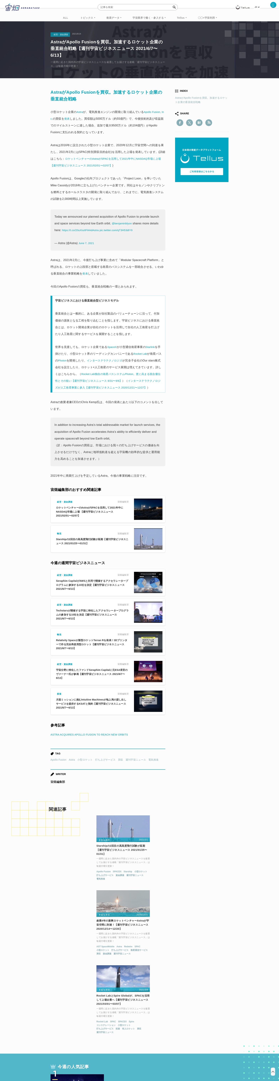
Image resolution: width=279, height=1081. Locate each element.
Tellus (181, 17)
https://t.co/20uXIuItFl (76, 230)
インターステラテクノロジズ (112, 360)
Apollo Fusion (58, 766)
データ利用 (215, 1022)
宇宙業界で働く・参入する (148, 17)
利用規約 (110, 1062)
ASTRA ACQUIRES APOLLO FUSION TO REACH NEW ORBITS (93, 741)
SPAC (153, 881)
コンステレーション (183, 884)
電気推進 (153, 766)
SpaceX (112, 346)
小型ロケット (85, 766)
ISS (81, 1028)
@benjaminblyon (123, 223)
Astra (72, 766)
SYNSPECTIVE (111, 1028)
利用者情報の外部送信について (158, 1062)
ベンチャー (179, 1022)
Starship (81, 881)
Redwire (144, 881)
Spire (209, 881)
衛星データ (112, 17)
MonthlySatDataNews (153, 1022)
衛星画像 (197, 1022)
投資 (195, 888)
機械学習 (68, 1028)
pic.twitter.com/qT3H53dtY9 (121, 230)
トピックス (86, 17)
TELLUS (89, 1022)
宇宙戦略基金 (151, 1028)
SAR (92, 1028)
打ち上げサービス (105, 766)
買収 (120, 766)
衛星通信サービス (154, 884)
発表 (85, 273)
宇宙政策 (170, 1028)
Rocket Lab (143, 353)
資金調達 (73, 884)
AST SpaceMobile (121, 881)
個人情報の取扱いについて (129, 1062)
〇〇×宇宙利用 (206, 17)
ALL (65, 17)
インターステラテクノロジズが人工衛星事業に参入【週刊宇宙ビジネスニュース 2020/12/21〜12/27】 (108, 387)
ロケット (131, 1028)
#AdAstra (96, 230)
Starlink (152, 346)
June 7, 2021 (87, 243)
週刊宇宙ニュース (136, 766)
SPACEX (70, 881)
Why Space (127, 1022)
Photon (68, 360)
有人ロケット (206, 888)
